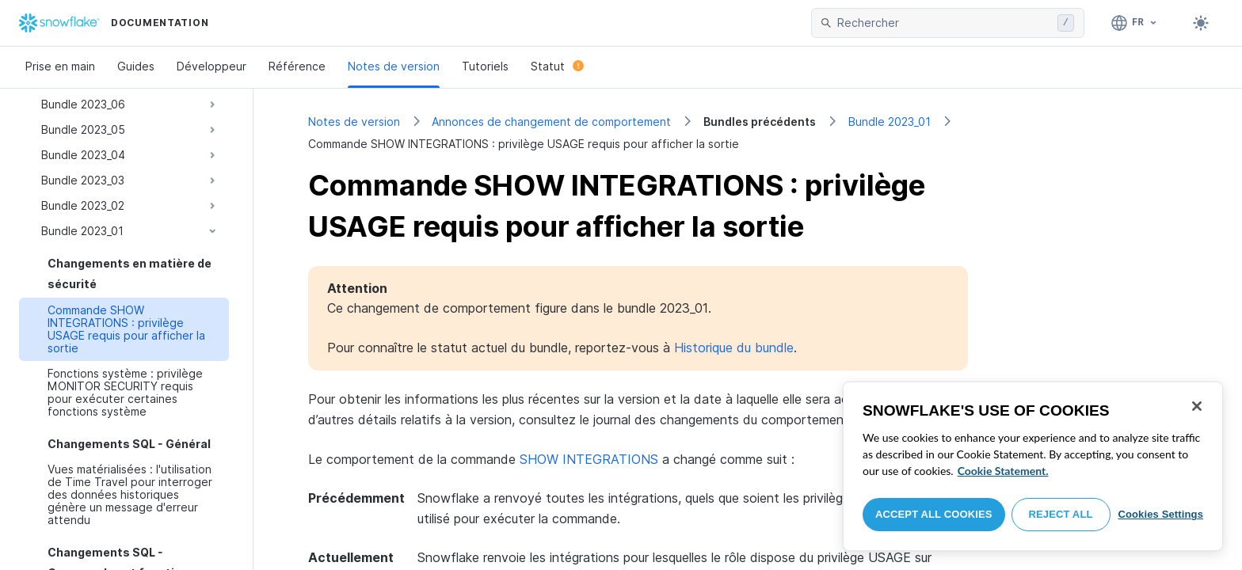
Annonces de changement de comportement (551, 121)
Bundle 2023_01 (889, 121)
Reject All (1061, 514)
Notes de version (394, 66)
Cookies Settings (1160, 514)
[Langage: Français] (1134, 23)
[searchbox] (944, 23)
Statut (557, 66)
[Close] (1196, 406)
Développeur (211, 66)
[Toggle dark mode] (1201, 23)
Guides (135, 66)
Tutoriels (485, 66)
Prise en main (60, 66)
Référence (297, 66)
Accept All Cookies (933, 514)
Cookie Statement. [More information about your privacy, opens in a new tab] (1003, 470)
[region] (1033, 466)
